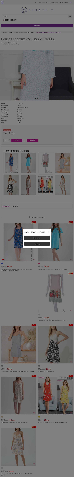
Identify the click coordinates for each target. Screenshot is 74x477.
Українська (37, 238)
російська (37, 244)
